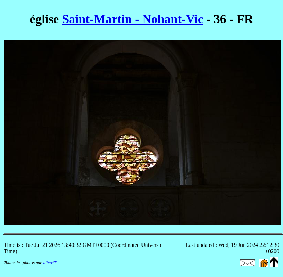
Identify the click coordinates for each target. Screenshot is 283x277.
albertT (49, 262)
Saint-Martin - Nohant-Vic (132, 19)
